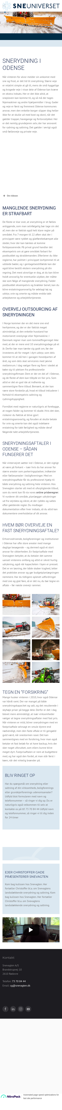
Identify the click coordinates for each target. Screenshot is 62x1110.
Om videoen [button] (10, 196)
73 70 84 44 (19, 1006)
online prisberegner (47, 492)
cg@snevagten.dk (20, 1010)
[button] (16, 604)
